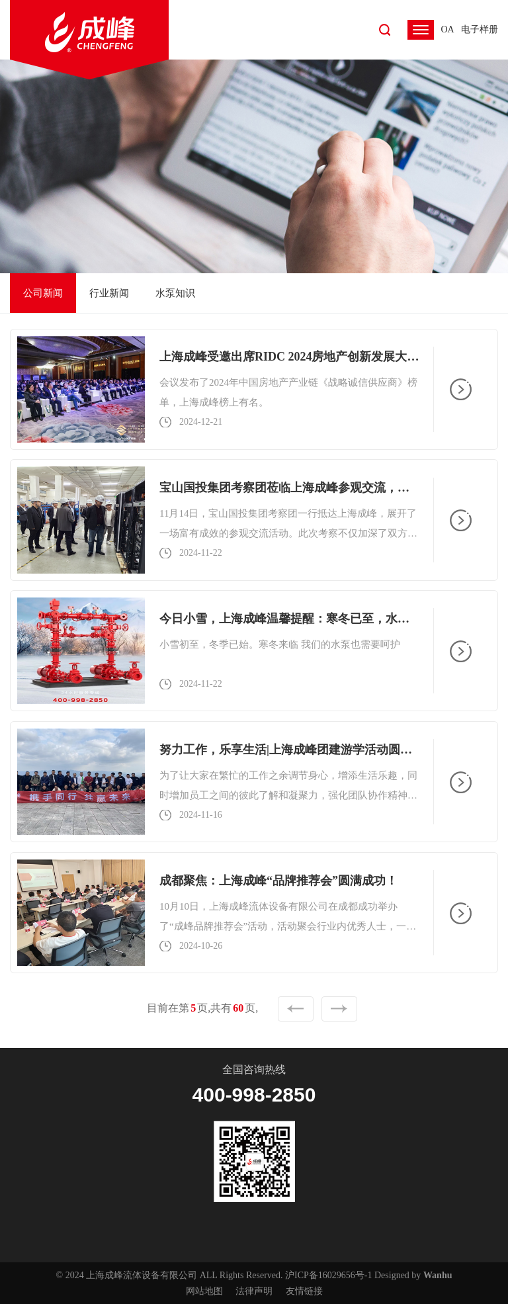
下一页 (339, 1008)
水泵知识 (175, 293)
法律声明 (254, 1291)
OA (447, 29)
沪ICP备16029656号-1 (328, 1275)
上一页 (296, 1008)
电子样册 (479, 29)
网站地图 (204, 1291)
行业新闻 (109, 293)
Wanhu (437, 1275)
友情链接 (304, 1291)
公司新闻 (43, 293)
